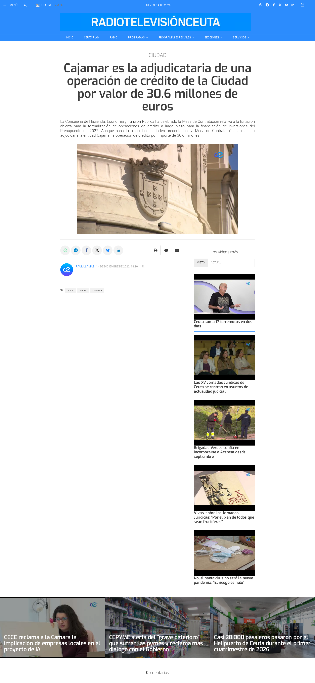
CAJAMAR (97, 290)
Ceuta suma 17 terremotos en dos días (223, 324)
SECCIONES (212, 37)
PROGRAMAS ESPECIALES (175, 37)
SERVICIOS (240, 37)
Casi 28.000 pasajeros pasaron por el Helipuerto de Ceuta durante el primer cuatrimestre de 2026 (262, 643)
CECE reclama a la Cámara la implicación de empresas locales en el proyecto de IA (52, 643)
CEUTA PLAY (91, 37)
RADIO (113, 37)
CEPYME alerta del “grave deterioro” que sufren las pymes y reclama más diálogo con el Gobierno (156, 643)
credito (83, 290)
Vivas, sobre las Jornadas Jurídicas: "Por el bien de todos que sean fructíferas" (224, 517)
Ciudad (70, 290)
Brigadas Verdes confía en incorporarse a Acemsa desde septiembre (219, 452)
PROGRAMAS (136, 37)
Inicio (69, 37)
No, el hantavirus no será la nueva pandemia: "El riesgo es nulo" (223, 580)
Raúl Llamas (85, 266)
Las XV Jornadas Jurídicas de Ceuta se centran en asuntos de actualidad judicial (221, 387)
